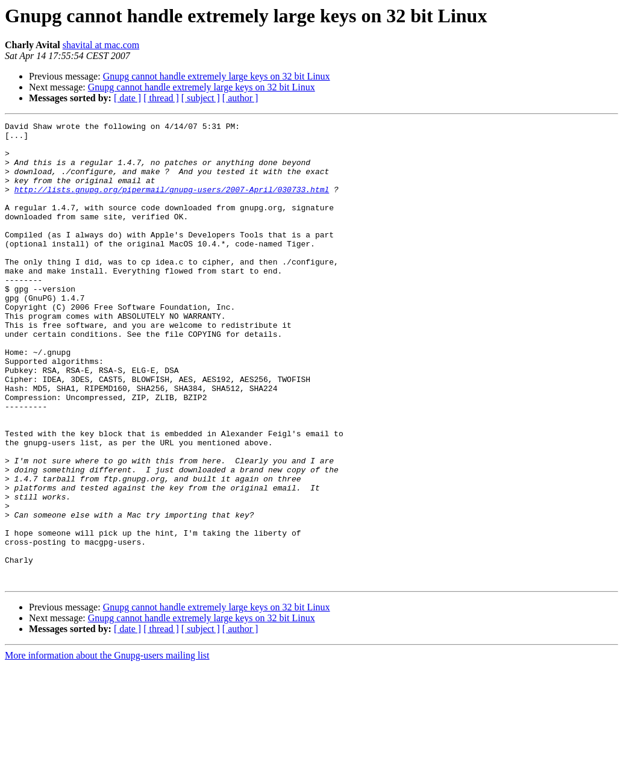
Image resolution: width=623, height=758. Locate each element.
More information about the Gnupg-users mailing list (107, 747)
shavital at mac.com (101, 45)
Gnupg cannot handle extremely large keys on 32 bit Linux (216, 76)
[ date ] (127, 98)
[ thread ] (161, 98)
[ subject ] (200, 98)
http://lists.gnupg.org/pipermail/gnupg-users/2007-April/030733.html (172, 203)
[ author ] (240, 98)
